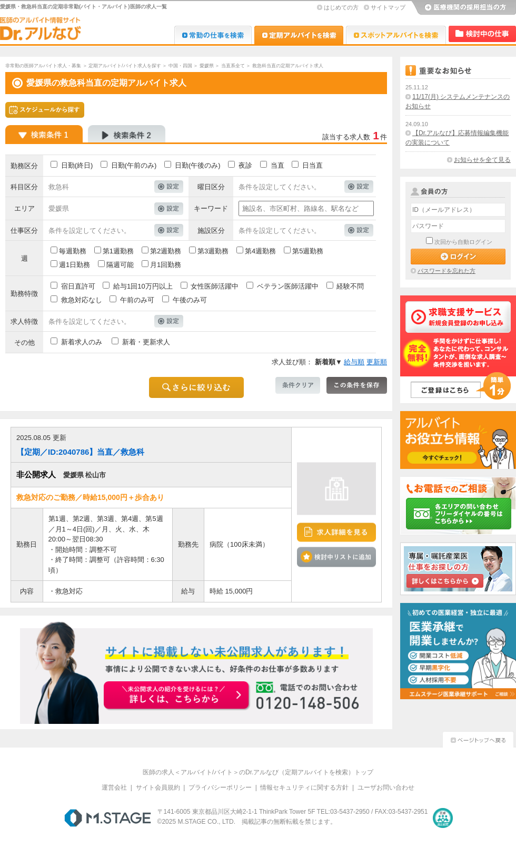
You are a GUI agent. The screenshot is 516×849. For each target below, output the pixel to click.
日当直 (312, 165)
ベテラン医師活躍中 (288, 286)
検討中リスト (482, 34)
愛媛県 (207, 65)
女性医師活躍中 (215, 286)
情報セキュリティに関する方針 (304, 787)
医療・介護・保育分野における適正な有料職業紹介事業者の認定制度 (443, 818)
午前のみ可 (137, 300)
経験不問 (350, 286)
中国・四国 (180, 65)
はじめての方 (341, 7)
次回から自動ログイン (463, 242)
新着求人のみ (81, 342)
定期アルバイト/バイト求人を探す (124, 65)
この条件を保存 (356, 385)
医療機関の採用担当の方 (463, 8)
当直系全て (233, 65)
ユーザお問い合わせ (386, 787)
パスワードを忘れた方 (446, 271)
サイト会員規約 (158, 787)
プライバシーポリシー (220, 787)
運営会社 (114, 787)
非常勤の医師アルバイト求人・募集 (43, 65)
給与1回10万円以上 (143, 286)
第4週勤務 (260, 251)
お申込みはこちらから (177, 696)
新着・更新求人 (146, 342)
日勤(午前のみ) (134, 165)
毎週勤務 (72, 251)
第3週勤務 (213, 251)
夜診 (245, 165)
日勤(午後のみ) (198, 165)
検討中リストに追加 (336, 557)
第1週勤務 (118, 251)
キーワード (211, 208)
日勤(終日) (77, 165)
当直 (277, 165)
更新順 (376, 362)
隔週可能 (120, 265)
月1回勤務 (165, 265)
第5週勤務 (307, 251)
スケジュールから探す (44, 110)
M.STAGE (107, 818)
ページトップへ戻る (478, 738)
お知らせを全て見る (482, 159)
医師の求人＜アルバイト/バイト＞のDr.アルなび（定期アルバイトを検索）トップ (258, 772)
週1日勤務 (74, 265)
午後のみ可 (190, 300)
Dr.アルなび (298, 35)
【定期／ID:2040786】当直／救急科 (80, 451)
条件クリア (297, 385)
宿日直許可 (78, 286)
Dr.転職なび (213, 35)
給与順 (354, 362)
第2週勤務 (165, 251)
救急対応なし (81, 300)
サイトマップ (388, 7)
